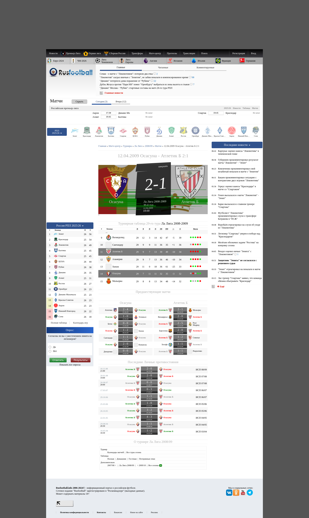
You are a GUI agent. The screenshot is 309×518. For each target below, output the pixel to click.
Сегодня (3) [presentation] (101, 101)
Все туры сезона (133, 452)
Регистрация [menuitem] (238, 53)
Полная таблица (59, 322)
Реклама (154, 512)
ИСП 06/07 (201, 390)
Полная (110, 459)
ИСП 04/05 (201, 417)
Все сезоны (155, 465)
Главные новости (114, 93)
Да (54, 347)
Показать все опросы (70, 364)
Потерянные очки (147, 459)
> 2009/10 (141, 465)
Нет (54, 351)
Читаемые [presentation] (163, 67)
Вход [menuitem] (253, 53)
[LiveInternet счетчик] (64, 505)
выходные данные (135, 490)
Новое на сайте (136, 512)
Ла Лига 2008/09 (160, 442)
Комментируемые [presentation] (205, 67)
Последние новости (237, 144)
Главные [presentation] (121, 67)
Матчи (255, 108)
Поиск (204, 53)
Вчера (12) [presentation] (121, 101)
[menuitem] (116, 53)
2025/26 (227, 108)
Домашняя (121, 459)
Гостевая (133, 459)
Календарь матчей (115, 452)
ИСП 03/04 (201, 431)
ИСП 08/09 (201, 369)
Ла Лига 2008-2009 (154, 201)
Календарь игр (80, 322)
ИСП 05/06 (201, 404)
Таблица (246, 108)
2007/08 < (112, 465)
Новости (237, 108)
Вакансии (118, 512)
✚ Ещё (220, 286)
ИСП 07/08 (201, 376)
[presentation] (75, 100)
